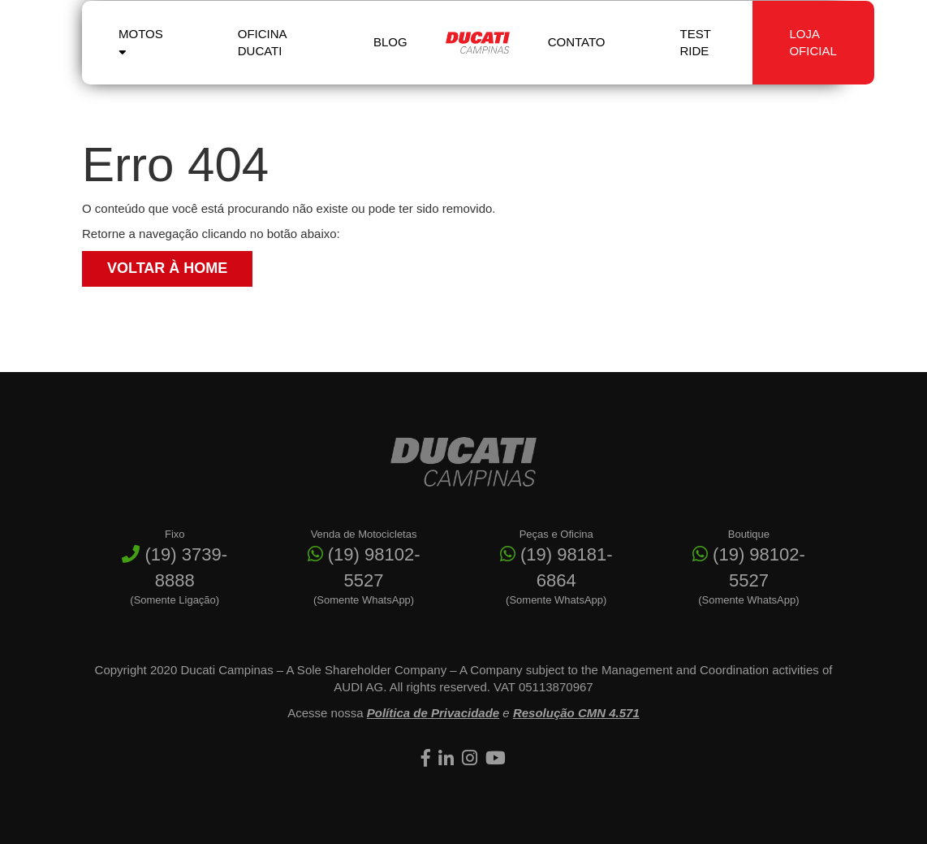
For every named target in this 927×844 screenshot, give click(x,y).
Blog (390, 58)
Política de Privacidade (433, 713)
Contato (577, 58)
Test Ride (695, 57)
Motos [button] (141, 56)
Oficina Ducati (262, 57)
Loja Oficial (812, 57)
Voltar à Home (167, 268)
